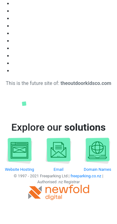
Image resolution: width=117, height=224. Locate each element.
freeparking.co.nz (86, 176)
